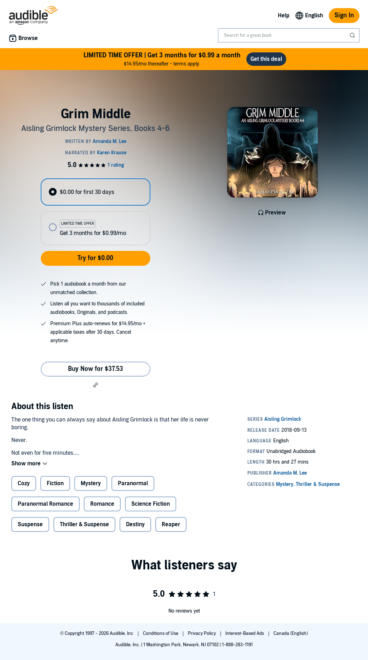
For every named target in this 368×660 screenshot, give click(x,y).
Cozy (24, 483)
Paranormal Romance (45, 503)
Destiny (135, 524)
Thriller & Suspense (84, 524)
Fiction (55, 483)
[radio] (95, 192)
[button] (95, 385)
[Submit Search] (353, 35)
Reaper (171, 524)
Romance (102, 503)
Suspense (30, 524)
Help (283, 15)
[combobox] (289, 35)
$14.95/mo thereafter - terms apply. (162, 59)
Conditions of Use (161, 633)
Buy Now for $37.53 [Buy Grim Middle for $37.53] (95, 369)
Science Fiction (150, 503)
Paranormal (133, 483)
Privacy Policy (202, 633)
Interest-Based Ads (245, 633)
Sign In (344, 15)
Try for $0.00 (95, 258)
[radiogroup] (95, 211)
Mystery (91, 483)
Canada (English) (291, 633)
